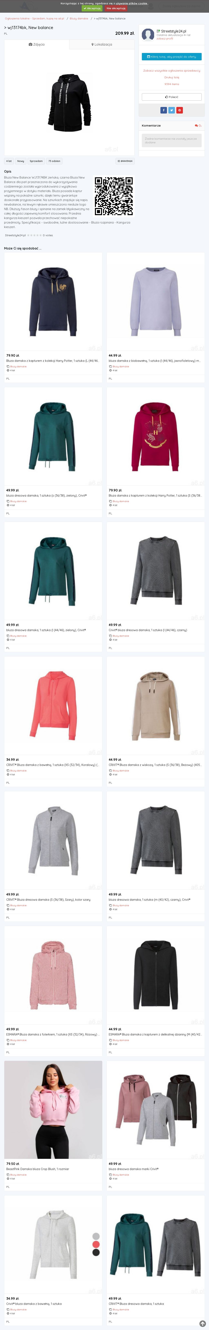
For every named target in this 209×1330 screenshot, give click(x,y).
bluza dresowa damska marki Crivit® (133, 1169)
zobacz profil (165, 38)
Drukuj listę (172, 77)
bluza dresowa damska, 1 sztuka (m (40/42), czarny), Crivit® (149, 900)
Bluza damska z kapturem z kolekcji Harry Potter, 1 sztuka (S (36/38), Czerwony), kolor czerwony (157, 495)
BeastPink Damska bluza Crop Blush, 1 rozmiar (37, 1169)
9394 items (172, 84)
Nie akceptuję (116, 8)
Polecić (171, 97)
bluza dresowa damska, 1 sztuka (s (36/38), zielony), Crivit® (46, 495)
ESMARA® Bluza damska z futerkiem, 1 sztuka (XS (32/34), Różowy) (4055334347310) (54, 1034)
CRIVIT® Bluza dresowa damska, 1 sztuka (136, 1304)
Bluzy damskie (18, 366)
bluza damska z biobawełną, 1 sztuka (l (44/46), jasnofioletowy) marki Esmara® (157, 361)
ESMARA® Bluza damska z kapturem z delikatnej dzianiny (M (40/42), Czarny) (157, 1034)
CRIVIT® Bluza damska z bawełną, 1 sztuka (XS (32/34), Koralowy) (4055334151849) (54, 765)
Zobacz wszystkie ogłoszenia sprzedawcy (171, 70)
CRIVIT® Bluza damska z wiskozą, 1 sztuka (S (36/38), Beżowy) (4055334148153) (157, 765)
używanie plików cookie (132, 3)
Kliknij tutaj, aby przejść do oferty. (172, 56)
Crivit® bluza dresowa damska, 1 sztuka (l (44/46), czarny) (148, 630)
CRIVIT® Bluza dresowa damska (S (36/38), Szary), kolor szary (48, 900)
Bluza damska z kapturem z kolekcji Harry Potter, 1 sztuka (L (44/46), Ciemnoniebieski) (54, 361)
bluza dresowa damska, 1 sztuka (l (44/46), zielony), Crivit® (46, 630)
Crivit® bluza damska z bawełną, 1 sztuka (34, 1304)
